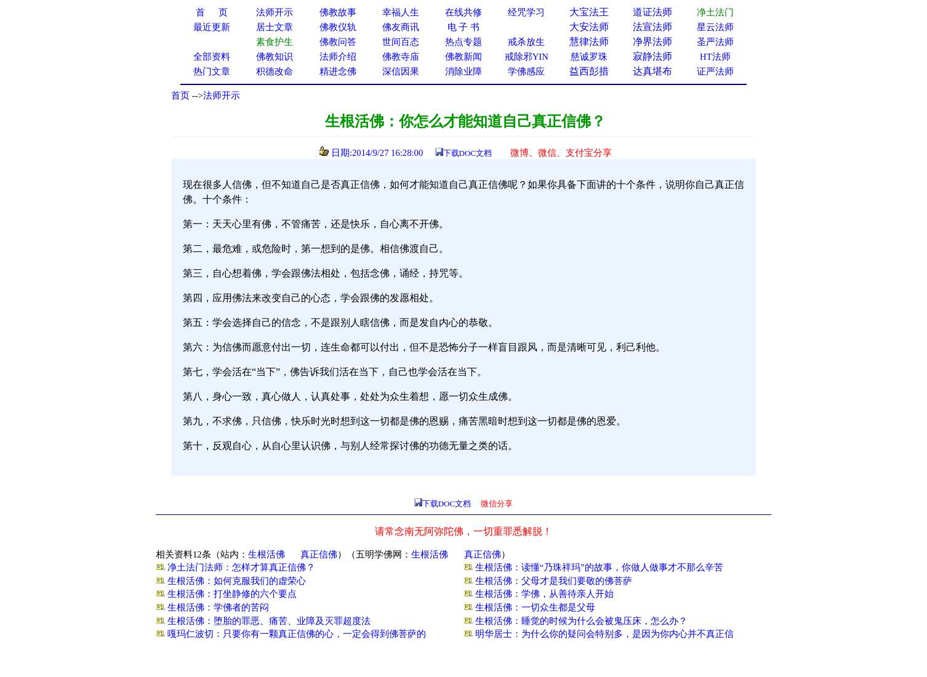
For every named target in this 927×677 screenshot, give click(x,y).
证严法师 (715, 71)
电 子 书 (463, 27)
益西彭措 (589, 71)
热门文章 (211, 71)
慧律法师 (589, 41)
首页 (180, 95)
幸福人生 (400, 12)
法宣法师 (652, 27)
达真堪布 (652, 71)
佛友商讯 (400, 27)
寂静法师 (652, 56)
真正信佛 (318, 554)
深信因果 (400, 71)
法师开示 (221, 95)
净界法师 (652, 41)
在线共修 (463, 12)
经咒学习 (526, 12)
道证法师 (652, 12)
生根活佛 (266, 554)
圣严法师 (715, 42)
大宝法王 (589, 12)
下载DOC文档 (467, 153)
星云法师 (715, 27)
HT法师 (715, 57)
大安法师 (589, 27)
